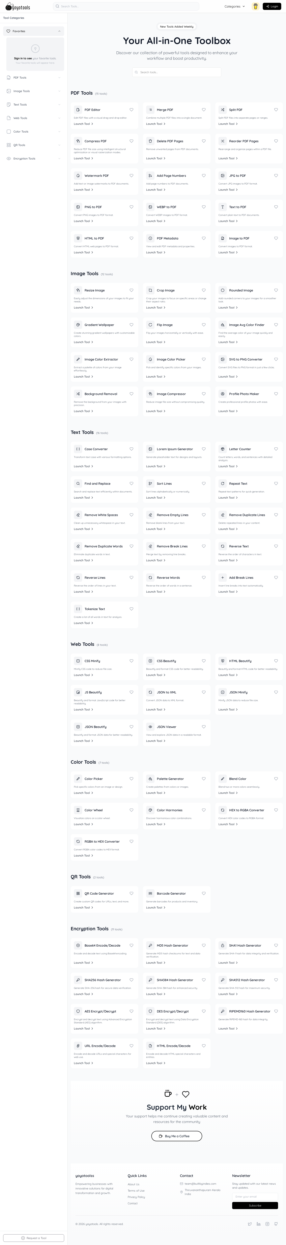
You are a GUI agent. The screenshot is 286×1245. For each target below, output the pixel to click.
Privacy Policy (136, 1197)
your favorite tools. (35, 58)
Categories (235, 6)
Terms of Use (136, 1190)
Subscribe (255, 1205)
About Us (133, 1184)
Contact (133, 1203)
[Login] (272, 6)
